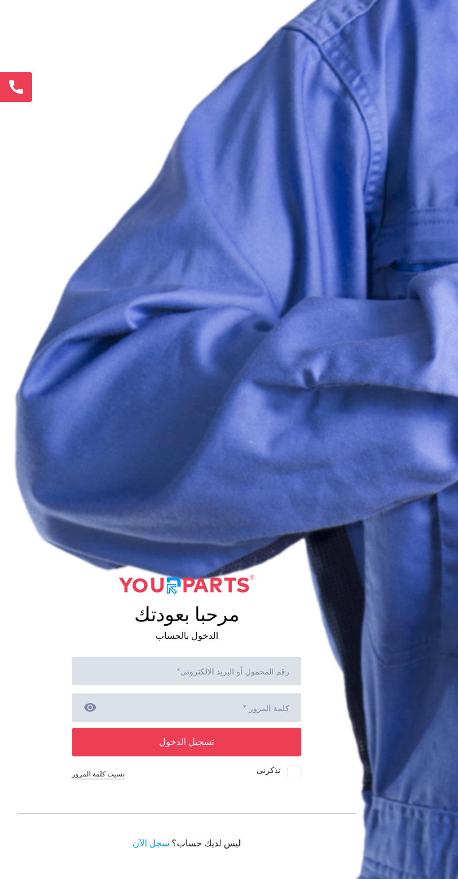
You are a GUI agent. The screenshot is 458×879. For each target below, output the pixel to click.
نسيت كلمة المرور (98, 774)
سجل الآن (151, 843)
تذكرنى (279, 771)
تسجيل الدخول (186, 741)
